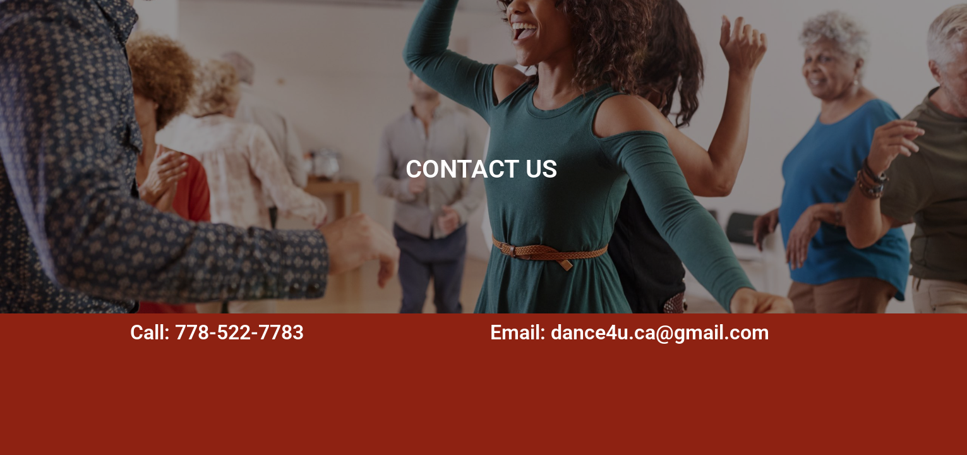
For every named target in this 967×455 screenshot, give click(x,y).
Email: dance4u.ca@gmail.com (629, 332)
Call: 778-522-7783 (217, 332)
